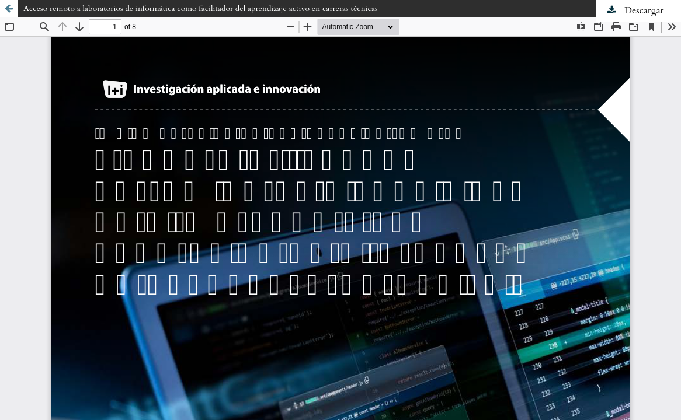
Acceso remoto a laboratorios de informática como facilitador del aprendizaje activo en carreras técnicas (200, 8)
